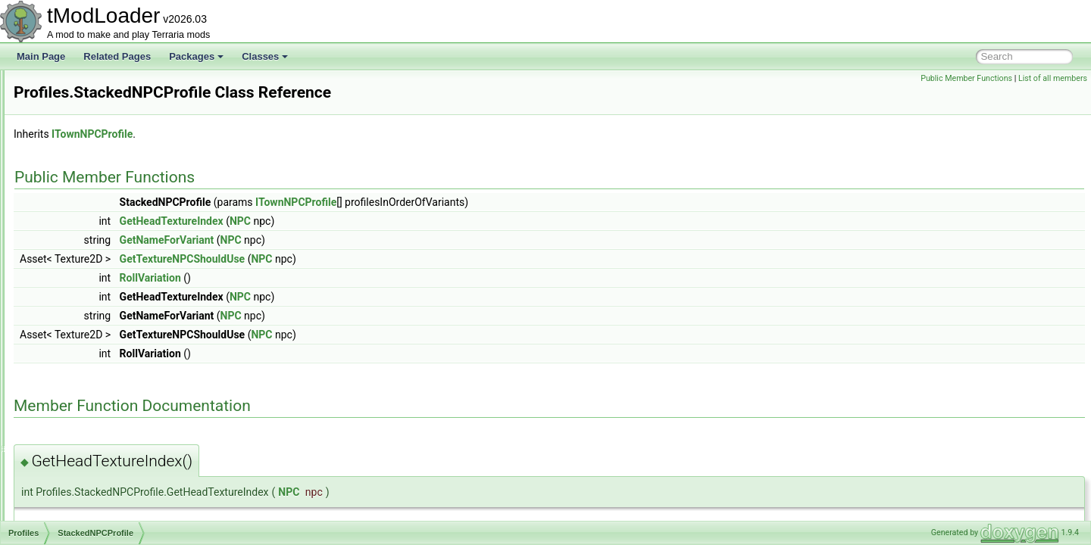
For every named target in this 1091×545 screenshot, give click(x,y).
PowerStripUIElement (93, 86)
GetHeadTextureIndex (361, 221)
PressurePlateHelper (92, 203)
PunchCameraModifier (95, 519)
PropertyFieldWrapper (94, 502)
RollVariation (339, 278)
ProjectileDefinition (87, 436)
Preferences (74, 103)
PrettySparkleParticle (92, 219)
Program (67, 352)
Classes (265, 56)
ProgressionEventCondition (105, 369)
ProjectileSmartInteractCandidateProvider (133, 486)
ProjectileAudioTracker (95, 419)
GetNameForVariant (356, 240)
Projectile (68, 402)
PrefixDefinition (80, 119)
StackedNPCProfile (101, 302)
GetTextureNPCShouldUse (372, 259)
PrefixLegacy (76, 153)
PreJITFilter (73, 186)
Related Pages (117, 56)
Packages (196, 56)
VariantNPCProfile (98, 336)
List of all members (1052, 78)
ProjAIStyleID (77, 386)
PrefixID (66, 136)
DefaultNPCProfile (99, 269)
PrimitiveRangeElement (97, 236)
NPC (429, 221)
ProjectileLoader (83, 469)
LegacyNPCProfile (99, 286)
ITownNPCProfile (281, 134)
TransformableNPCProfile (113, 319)
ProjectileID (73, 452)
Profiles (65, 253)
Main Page (41, 56)
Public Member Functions (966, 78)
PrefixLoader (76, 169)
